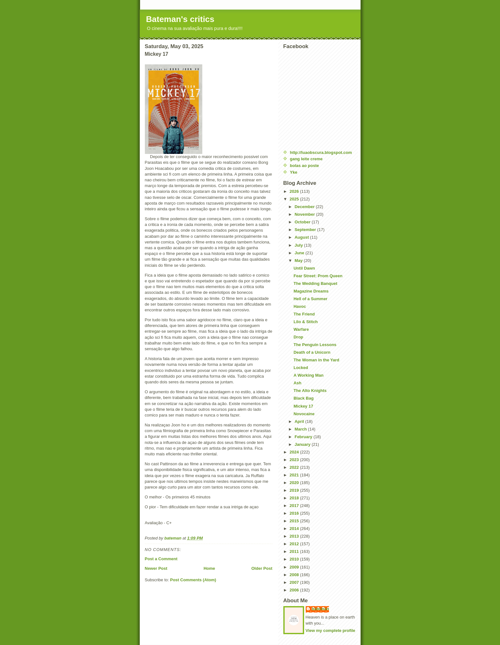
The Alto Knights (310, 390)
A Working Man (309, 375)
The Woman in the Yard (316, 360)
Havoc (300, 306)
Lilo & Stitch (306, 321)
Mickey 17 (303, 406)
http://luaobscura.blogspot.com (321, 152)
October (303, 222)
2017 (295, 505)
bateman (320, 608)
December (305, 206)
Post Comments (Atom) (193, 579)
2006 (295, 590)
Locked (301, 367)
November (305, 214)
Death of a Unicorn (312, 352)
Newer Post (156, 568)
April (300, 421)
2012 (295, 543)
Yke (293, 172)
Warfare (301, 329)
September (306, 229)
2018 (295, 498)
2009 (295, 567)
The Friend (304, 314)
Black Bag (304, 398)
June (300, 252)
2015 (295, 520)
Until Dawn (304, 268)
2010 (295, 559)
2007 (295, 582)
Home (209, 568)
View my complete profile (330, 630)
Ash (298, 382)
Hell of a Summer (310, 298)
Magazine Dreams (311, 291)
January (303, 444)
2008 (295, 574)
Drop (298, 337)
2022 (295, 467)
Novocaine (304, 413)
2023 (295, 459)
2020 (295, 482)
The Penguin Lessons (315, 344)
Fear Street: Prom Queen (318, 275)
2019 (295, 490)
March (301, 429)
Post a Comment (161, 558)
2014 (295, 528)
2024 (295, 452)
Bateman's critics (180, 19)
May (299, 260)
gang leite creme (306, 158)
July (299, 245)
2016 (295, 513)
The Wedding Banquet (315, 283)
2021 (295, 475)
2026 (295, 191)
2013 (295, 536)
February (304, 436)
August (302, 237)
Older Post (261, 568)
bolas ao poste (304, 165)
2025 (295, 199)
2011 (295, 551)
